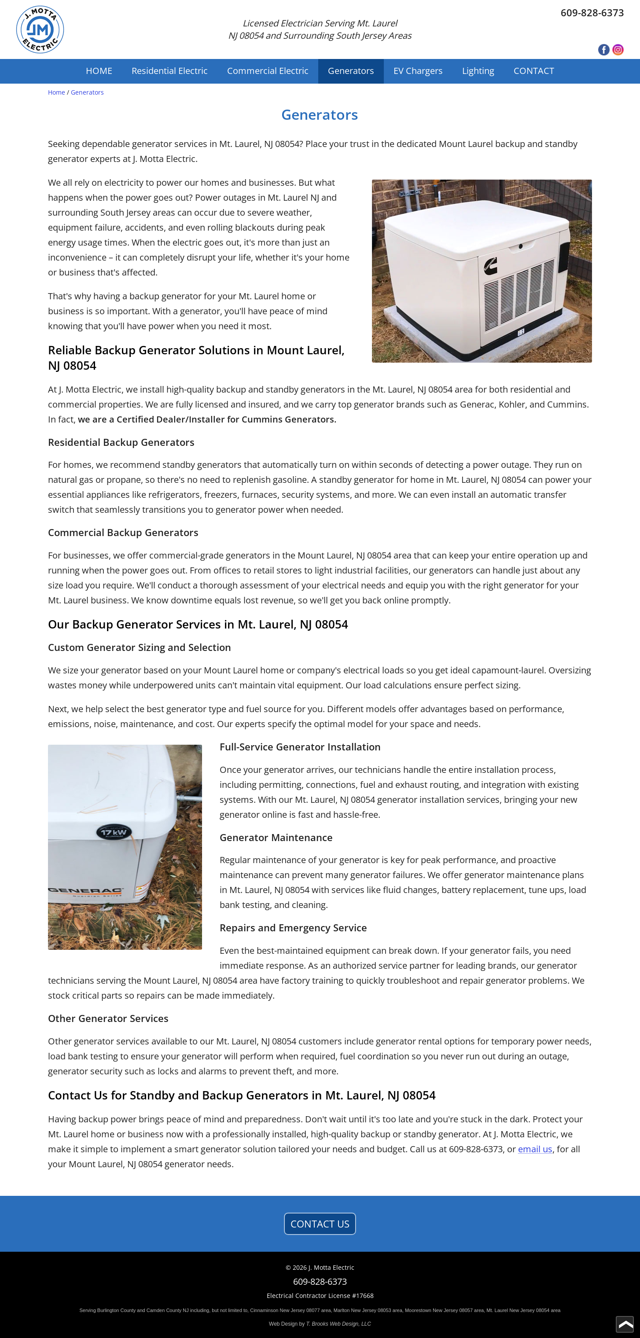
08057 (466, 1310)
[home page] (40, 29)
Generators (351, 71)
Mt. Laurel (497, 1310)
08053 (384, 1310)
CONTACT (534, 71)
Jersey (298, 1310)
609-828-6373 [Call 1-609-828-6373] (592, 12)
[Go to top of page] (625, 1324)
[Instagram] (618, 50)
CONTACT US (320, 1223)
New (284, 1310)
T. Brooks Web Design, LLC (338, 1324)
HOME (99, 71)
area (326, 1310)
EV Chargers (418, 71)
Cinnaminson (264, 1310)
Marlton (342, 1310)
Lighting (478, 71)
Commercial (268, 71)
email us (535, 1149)
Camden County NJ (168, 1310)
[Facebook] (604, 50)
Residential (170, 71)
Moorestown (418, 1310)
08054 (543, 1310)
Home (56, 92)
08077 (313, 1310)
